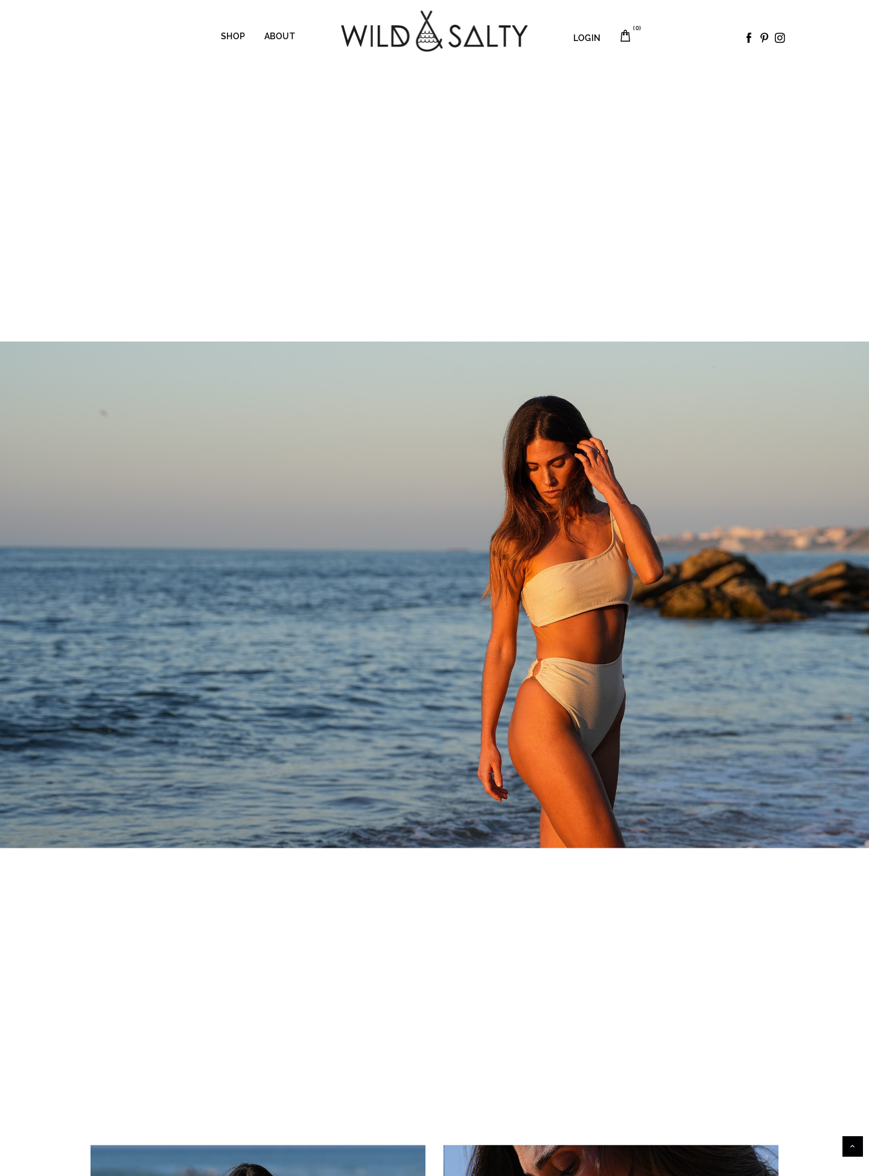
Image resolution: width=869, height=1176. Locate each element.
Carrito (633, 31)
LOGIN (587, 38)
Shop (233, 36)
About (280, 36)
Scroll (852, 1146)
